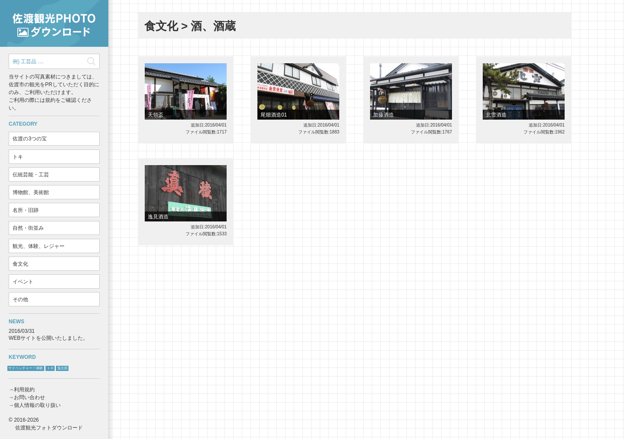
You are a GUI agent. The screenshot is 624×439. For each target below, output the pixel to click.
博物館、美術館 (31, 192)
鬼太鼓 (62, 368)
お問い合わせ (29, 397)
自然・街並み (28, 228)
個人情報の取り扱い (37, 405)
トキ (18, 157)
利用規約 (24, 390)
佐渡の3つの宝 (30, 139)
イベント (23, 282)
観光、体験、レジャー (39, 246)
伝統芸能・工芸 (31, 175)
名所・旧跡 (26, 210)
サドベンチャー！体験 (25, 368)
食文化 (20, 264)
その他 (20, 299)
